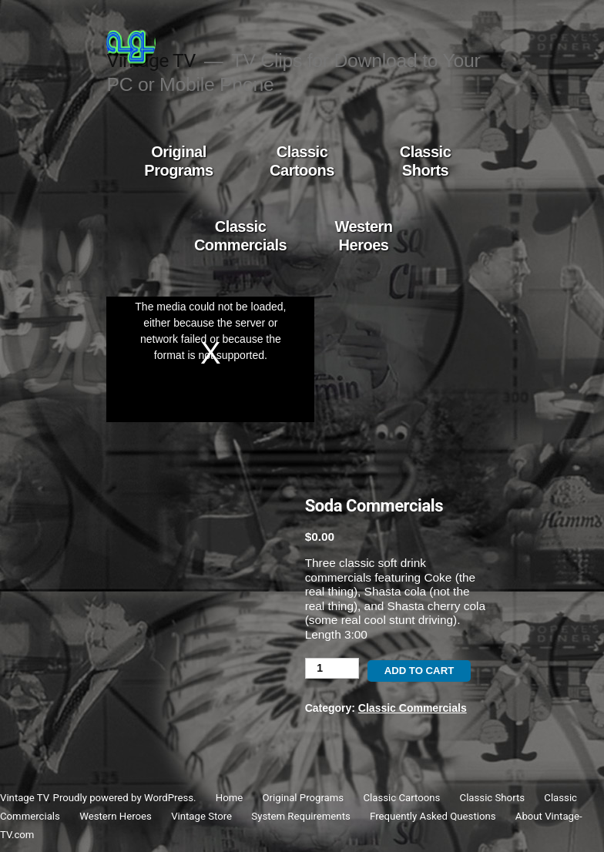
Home (229, 797)
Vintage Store (201, 816)
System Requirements (300, 816)
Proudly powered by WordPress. (126, 797)
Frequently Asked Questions (432, 816)
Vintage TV (24, 797)
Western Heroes (363, 235)
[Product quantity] (332, 668)
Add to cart (419, 670)
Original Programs (178, 161)
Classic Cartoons (302, 161)
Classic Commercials (240, 235)
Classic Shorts (425, 161)
